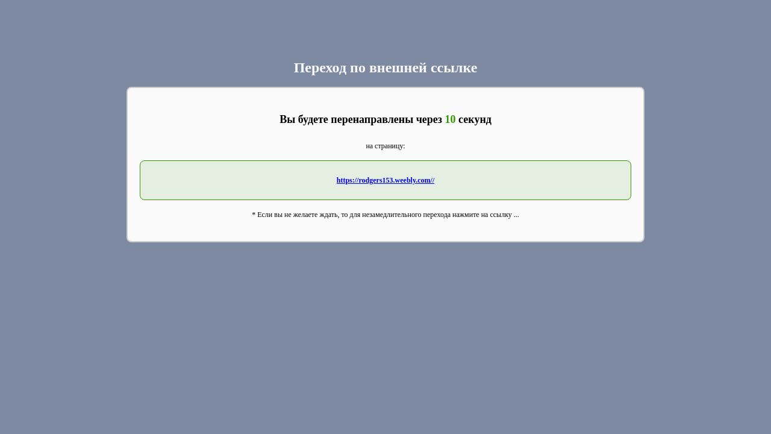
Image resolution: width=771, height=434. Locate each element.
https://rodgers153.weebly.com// (385, 180)
